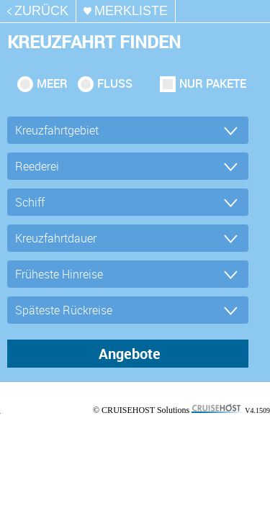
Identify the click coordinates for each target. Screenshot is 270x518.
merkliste (131, 11)
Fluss (114, 83)
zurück (41, 11)
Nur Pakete (212, 83)
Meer (52, 83)
